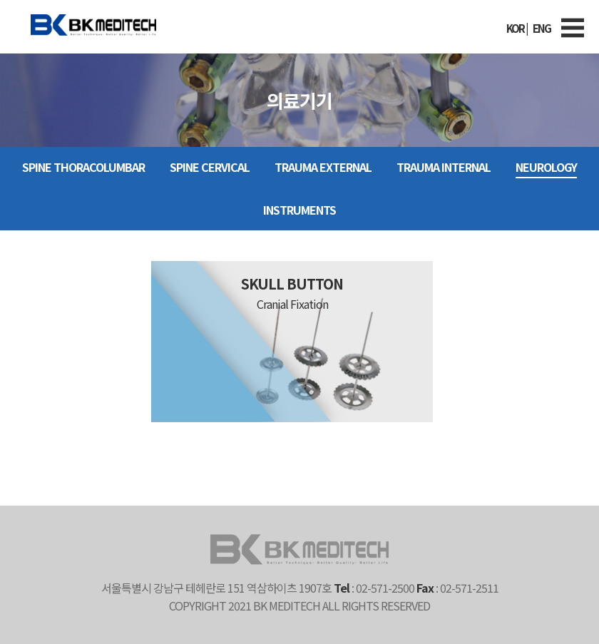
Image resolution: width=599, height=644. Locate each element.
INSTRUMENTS (299, 209)
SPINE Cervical (210, 166)
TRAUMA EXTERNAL (323, 166)
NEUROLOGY (546, 166)
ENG (542, 28)
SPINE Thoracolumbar (83, 166)
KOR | (516, 28)
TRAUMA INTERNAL (443, 166)
